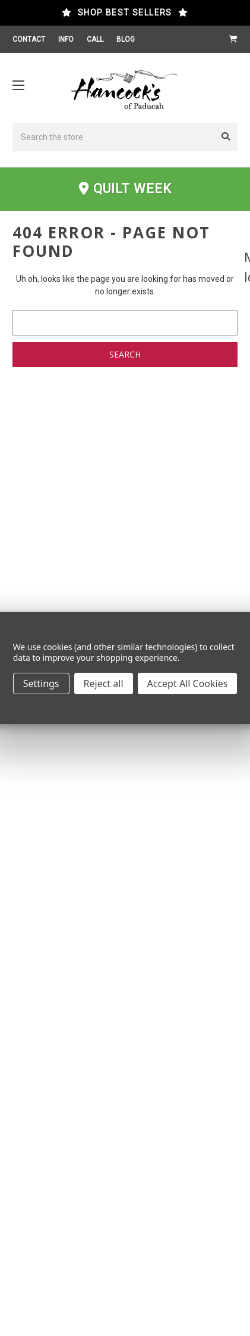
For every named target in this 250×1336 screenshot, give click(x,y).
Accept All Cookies (187, 683)
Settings (41, 683)
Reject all (104, 683)
